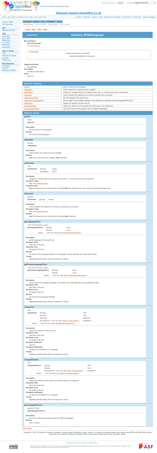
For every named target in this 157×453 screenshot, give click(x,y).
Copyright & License (71, 443)
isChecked (28, 95)
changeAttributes (30, 106)
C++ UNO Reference (6, 44)
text (45, 17)
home (4, 17)
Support (94, 17)
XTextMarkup (34, 46)
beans (65, 321)
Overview (27, 21)
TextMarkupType (42, 183)
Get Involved (126, 17)
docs (14, 17)
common (21, 17)
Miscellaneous (8, 63)
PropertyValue (73, 321)
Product (79, 17)
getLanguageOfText (31, 98)
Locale (45, 225)
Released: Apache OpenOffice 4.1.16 (78, 12)
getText (26, 87)
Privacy (79, 443)
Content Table (7, 22)
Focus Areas (137, 17)
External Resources (6, 59)
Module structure (8, 30)
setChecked (28, 92)
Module (36, 21)
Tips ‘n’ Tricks (8, 51)
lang (40, 225)
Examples (6, 36)
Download (86, 17)
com (31, 17)
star (40, 17)
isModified (27, 89)
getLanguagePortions (31, 109)
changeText (28, 103)
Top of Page (27, 428)
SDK (4, 33)
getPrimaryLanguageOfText (34, 100)
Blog (100, 17)
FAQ (4, 53)
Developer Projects (6, 67)
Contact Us (85, 443)
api (9, 17)
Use (43, 21)
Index (59, 21)
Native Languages (149, 17)
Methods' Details (53, 24)
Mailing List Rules (9, 70)
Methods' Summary (28, 24)
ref (26, 17)
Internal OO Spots (9, 55)
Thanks (95, 443)
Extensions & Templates (112, 17)
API (3, 28)
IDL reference (7, 24)
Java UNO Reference (6, 39)
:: (24, 29)
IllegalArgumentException (71, 233)
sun (36, 17)
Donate (91, 443)
